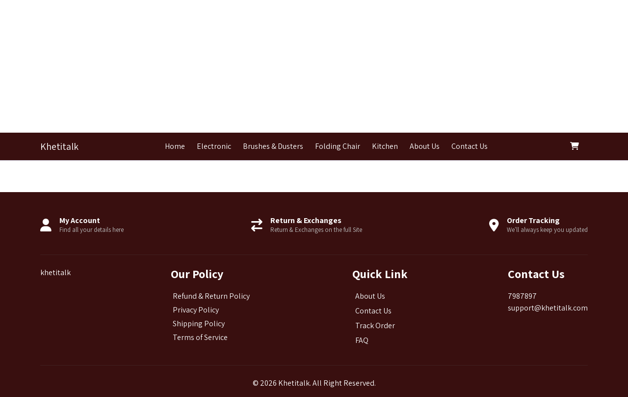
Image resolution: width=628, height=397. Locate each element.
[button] (577, 146)
